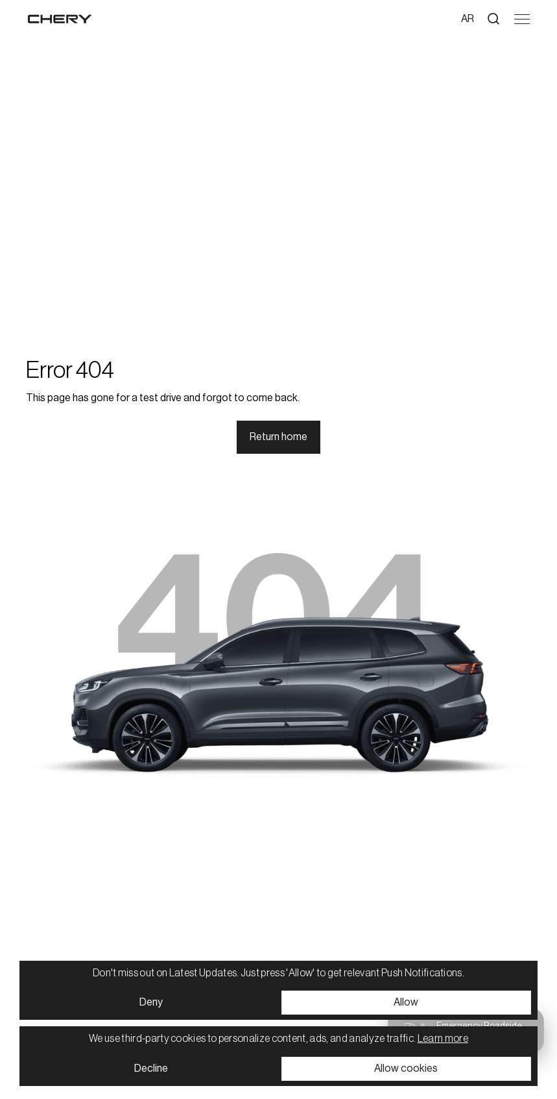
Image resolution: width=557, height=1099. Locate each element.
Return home (278, 437)
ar (467, 19)
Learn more (443, 1038)
